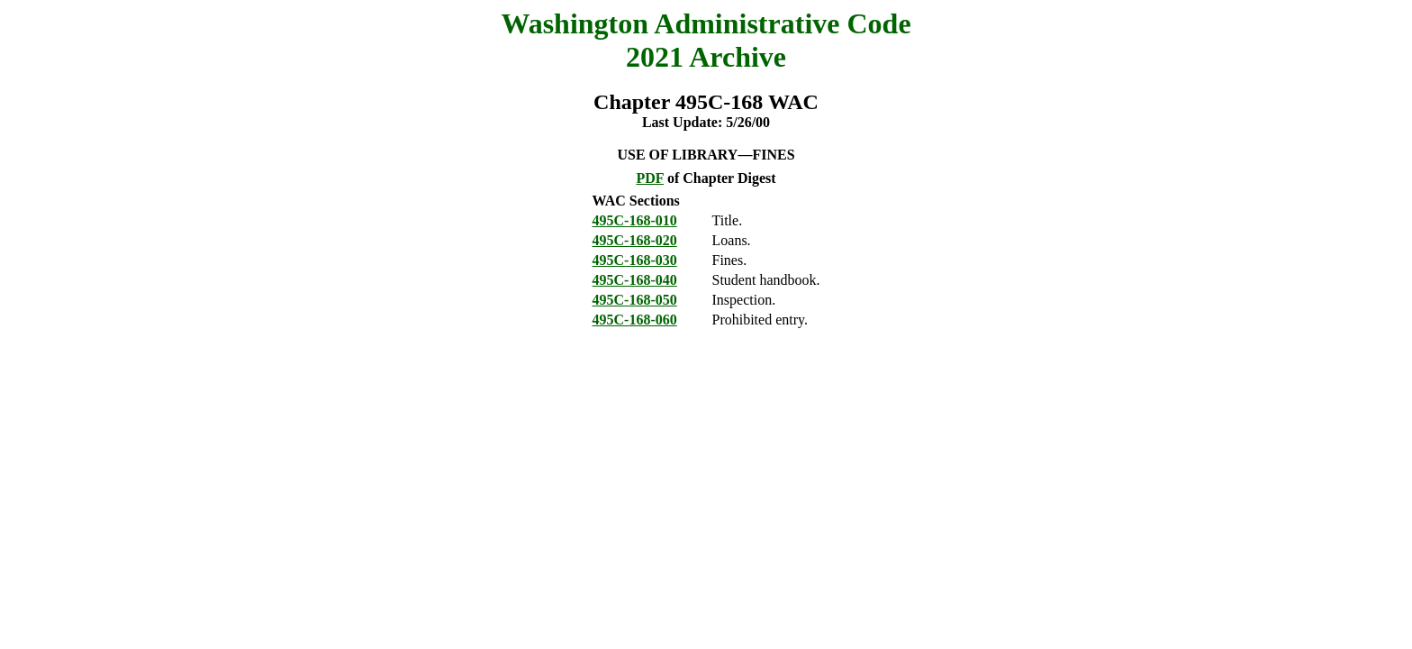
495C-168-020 (635, 240)
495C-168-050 (635, 299)
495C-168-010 (635, 220)
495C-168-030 (635, 260)
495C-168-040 (635, 280)
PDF (650, 178)
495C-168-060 (635, 319)
